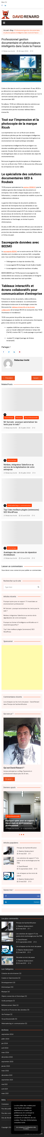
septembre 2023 (7, 1062)
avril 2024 (4, 1048)
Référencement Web (8, 1005)
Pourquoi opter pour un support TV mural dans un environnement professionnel (20, 602)
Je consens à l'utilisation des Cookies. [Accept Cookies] (26, 1128)
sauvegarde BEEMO (10, 251)
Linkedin (5, 5)
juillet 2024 (5, 1039)
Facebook (1, 5)
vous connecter (15, 570)
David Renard (23, 866)
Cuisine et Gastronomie (9, 978)
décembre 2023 (7, 1057)
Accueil (6, 30)
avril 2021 (4, 1089)
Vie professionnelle (31, 418)
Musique (19, 418)
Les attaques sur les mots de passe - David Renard (21, 702)
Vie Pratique (5, 1014)
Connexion (5, 1104)
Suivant (36, 378)
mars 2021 (4, 1093)
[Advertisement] (22, 667)
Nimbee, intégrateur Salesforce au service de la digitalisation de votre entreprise (19, 467)
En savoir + (9, 779)
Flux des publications (8, 1109)
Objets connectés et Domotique (12, 996)
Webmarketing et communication (19, 505)
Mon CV (4, 2)
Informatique (9, 418)
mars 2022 (5, 1071)
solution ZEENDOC (29, 187)
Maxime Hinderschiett (26, 851)
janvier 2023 (5, 1066)
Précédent (9, 378)
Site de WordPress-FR (9, 1118)
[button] (19, 834)
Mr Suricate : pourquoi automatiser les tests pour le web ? (21, 609)
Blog (11, 30)
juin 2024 (4, 1043)
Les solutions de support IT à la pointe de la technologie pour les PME (28, 860)
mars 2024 (5, 1052)
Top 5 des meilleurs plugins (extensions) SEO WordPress (19, 630)
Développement (7, 983)
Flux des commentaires (9, 1113)
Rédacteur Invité (9, 51)
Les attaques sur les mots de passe (28, 946)
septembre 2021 (7, 1080)
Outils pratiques (7, 1001)
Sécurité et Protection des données (14, 1010)
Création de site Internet (10, 973)
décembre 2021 (6, 1075)
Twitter (9, 352)
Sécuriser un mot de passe (25, 957)
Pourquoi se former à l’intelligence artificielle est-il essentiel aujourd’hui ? (20, 623)
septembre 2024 (7, 1034)
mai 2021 (4, 1084)
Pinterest (20, 352)
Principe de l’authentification (17, 704)
